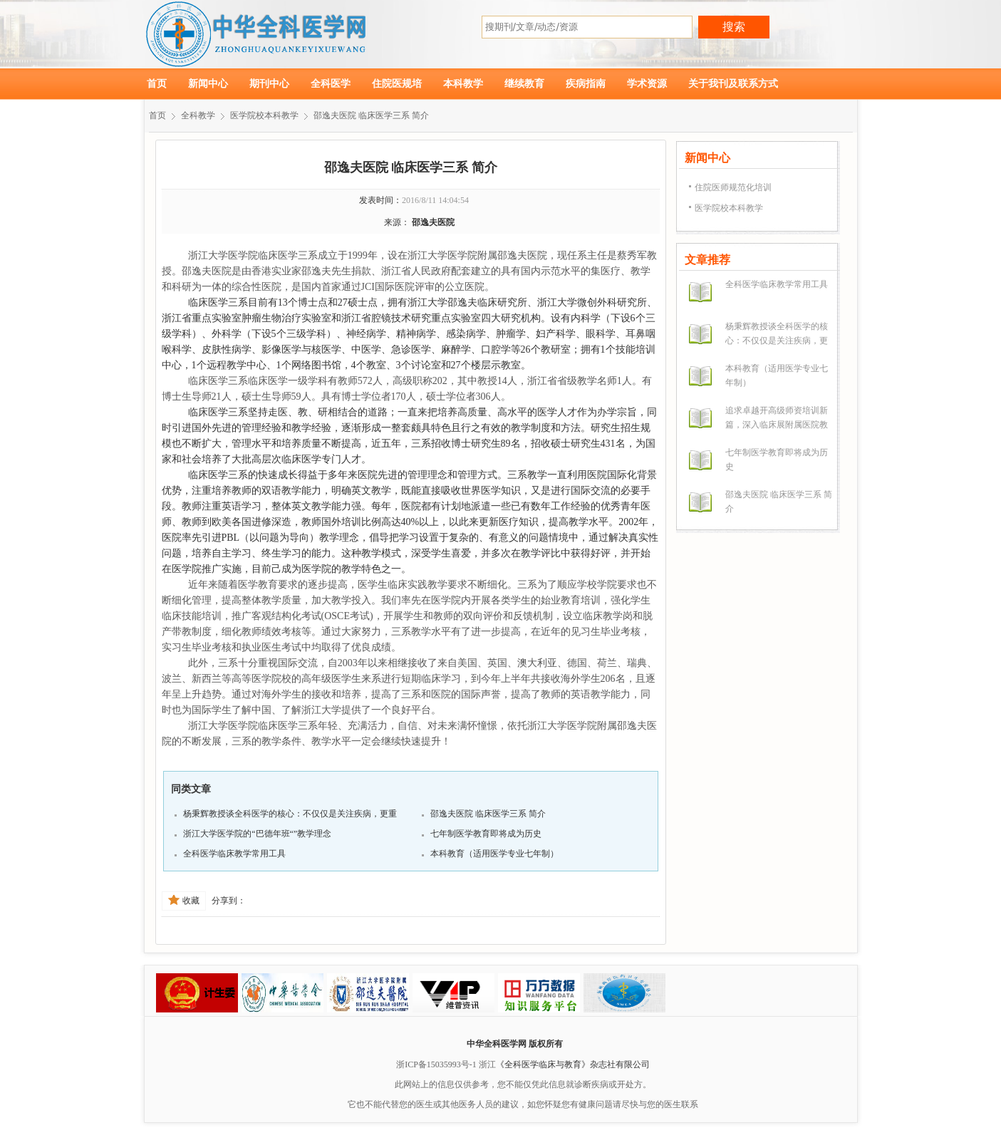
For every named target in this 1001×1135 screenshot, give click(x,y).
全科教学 (198, 115)
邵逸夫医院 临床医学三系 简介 (371, 115)
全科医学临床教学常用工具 (234, 854)
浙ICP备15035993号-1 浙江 (446, 1064)
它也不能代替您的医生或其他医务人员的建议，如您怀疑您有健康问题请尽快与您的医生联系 (523, 1104)
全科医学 (331, 83)
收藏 (183, 900)
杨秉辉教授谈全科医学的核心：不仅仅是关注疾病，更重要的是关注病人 (776, 340)
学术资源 (647, 83)
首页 (157, 83)
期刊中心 (269, 83)
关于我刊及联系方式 (733, 83)
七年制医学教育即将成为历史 (485, 834)
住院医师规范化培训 (733, 187)
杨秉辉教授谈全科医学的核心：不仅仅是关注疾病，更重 (290, 814)
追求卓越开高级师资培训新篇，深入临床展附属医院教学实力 (776, 424)
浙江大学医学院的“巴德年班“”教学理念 (257, 834)
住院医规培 (397, 83)
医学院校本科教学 (264, 115)
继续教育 (524, 83)
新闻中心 (208, 83)
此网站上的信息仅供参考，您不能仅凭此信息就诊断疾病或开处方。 (523, 1084)
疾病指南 (586, 83)
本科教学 (463, 83)
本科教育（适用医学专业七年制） (494, 854)
